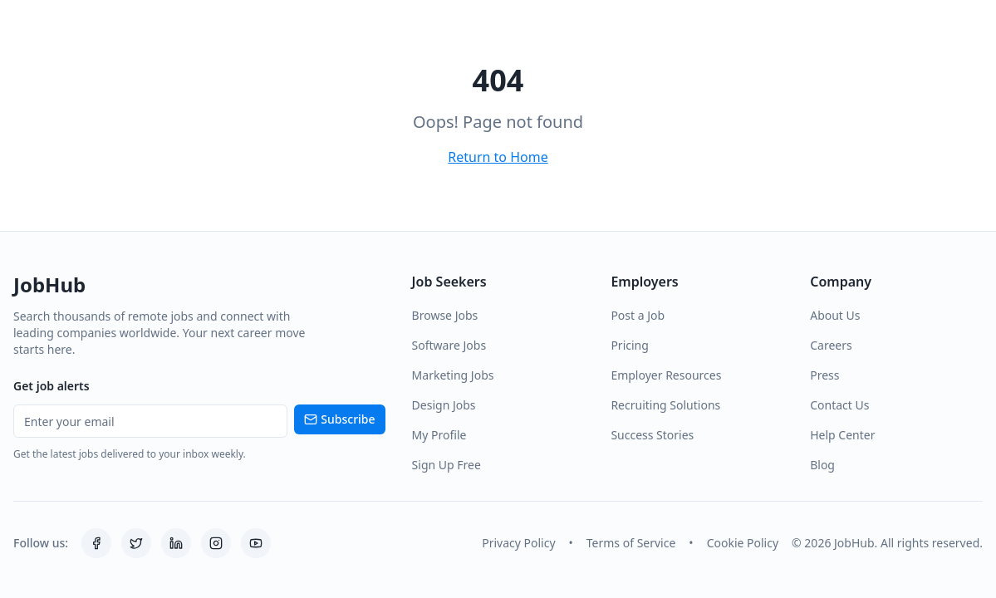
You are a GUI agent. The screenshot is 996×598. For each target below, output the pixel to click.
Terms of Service (631, 543)
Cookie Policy (742, 543)
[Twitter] (136, 543)
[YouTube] (256, 543)
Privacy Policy (518, 543)
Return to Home (497, 157)
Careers (830, 345)
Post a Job (638, 315)
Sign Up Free (446, 465)
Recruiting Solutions (665, 405)
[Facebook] (96, 543)
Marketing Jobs (453, 375)
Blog (822, 465)
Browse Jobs (445, 315)
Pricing (629, 345)
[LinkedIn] (176, 543)
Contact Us (839, 405)
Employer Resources (666, 375)
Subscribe (339, 419)
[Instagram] (216, 543)
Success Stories (652, 435)
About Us (835, 315)
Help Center (842, 435)
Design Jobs (444, 405)
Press (824, 375)
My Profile (439, 435)
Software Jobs (449, 345)
